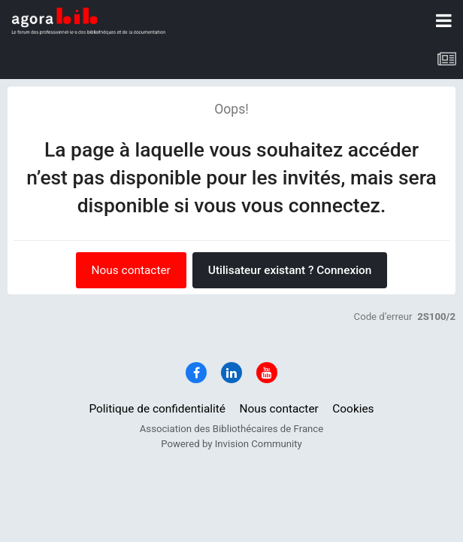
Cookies (353, 409)
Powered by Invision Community (231, 443)
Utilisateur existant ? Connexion (290, 270)
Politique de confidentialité (157, 409)
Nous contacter (131, 270)
